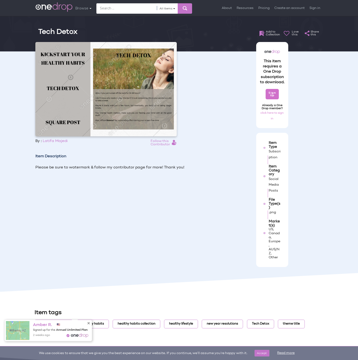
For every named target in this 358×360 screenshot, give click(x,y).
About (227, 8)
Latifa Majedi (55, 141)
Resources (245, 8)
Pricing (264, 8)
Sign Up (272, 94)
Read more (286, 353)
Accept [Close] (262, 353)
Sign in (314, 8)
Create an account (289, 8)
